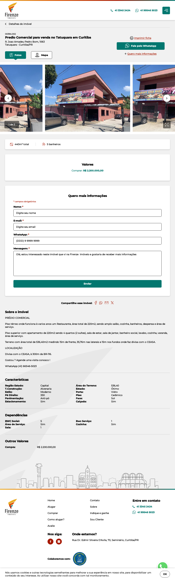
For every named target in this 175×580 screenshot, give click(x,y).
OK (165, 574)
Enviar (87, 283)
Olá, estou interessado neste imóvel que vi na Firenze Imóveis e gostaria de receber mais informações (87, 263)
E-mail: (18, 220)
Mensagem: (21, 248)
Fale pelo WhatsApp (140, 46)
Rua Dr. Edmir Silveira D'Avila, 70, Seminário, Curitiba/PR (105, 537)
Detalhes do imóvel (18, 23)
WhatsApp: (21, 234)
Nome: (18, 206)
